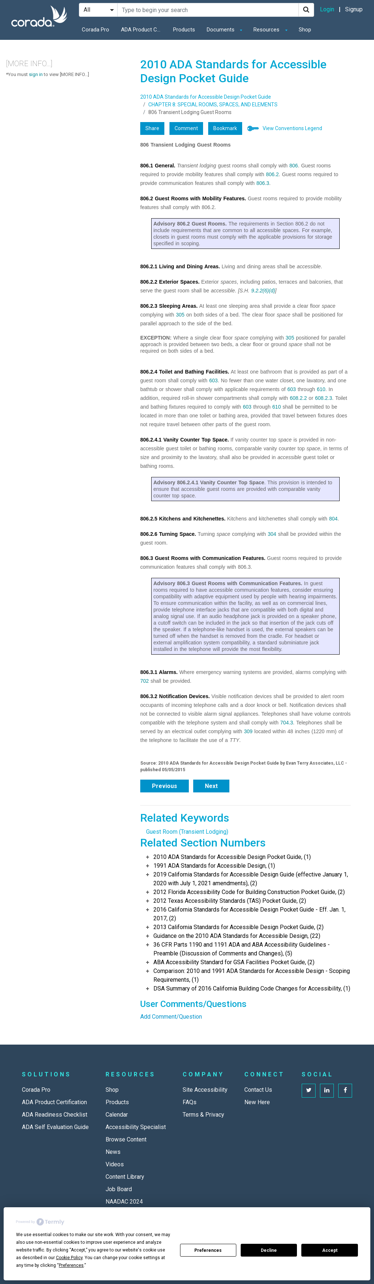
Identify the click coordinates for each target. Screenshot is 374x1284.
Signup (354, 9)
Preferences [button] (71, 1265)
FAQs (189, 1102)
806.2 (272, 174)
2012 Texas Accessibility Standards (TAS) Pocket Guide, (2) (229, 900)
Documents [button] (221, 29)
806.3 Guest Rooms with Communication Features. (203, 558)
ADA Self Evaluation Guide (55, 1127)
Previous (164, 786)
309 (248, 731)
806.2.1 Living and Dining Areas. (180, 266)
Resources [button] (267, 29)
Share (152, 128)
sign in (36, 74)
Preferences (208, 1250)
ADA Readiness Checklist (54, 1114)
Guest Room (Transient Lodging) (187, 831)
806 (293, 165)
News (113, 1151)
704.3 (286, 723)
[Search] (306, 10)
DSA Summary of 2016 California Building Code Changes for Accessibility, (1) (251, 988)
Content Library (125, 1176)
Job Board (119, 1189)
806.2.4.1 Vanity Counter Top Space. (184, 440)
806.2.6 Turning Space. (168, 534)
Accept (329, 1250)
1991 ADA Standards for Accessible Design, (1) (214, 865)
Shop (305, 29)
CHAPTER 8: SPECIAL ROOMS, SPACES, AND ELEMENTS (213, 104)
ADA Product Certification (143, 29)
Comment (186, 128)
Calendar (117, 1114)
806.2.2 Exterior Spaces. (169, 282)
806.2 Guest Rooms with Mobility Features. (193, 198)
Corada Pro (95, 29)
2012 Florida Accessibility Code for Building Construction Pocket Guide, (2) (249, 892)
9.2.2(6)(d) (263, 290)
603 (213, 380)
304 (272, 534)
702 (144, 681)
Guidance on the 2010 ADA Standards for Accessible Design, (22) (236, 935)
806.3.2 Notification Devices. (175, 696)
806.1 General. (157, 165)
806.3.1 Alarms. (159, 672)
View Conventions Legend (292, 128)
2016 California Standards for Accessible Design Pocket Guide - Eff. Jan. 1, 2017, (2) (249, 914)
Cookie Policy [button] (69, 1257)
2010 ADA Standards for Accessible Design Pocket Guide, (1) (232, 856)
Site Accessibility (205, 1089)
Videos (115, 1164)
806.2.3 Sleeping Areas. (169, 306)
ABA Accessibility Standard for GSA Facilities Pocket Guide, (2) (233, 962)
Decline (269, 1250)
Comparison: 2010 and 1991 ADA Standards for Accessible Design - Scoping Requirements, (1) (251, 975)
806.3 (262, 183)
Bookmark (225, 128)
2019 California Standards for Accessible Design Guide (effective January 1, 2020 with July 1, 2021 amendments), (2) (250, 879)
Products (184, 29)
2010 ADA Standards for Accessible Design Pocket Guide (205, 97)
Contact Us (258, 1089)
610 (321, 389)
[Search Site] (208, 10)
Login (327, 9)
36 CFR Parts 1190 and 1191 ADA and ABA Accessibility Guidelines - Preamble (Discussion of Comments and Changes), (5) (241, 949)
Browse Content (126, 1139)
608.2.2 (298, 398)
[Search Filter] (98, 10)
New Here (257, 1102)
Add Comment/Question (171, 1016)
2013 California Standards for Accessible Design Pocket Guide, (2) (238, 927)
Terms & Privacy (203, 1114)
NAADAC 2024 (124, 1201)
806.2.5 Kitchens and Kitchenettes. (182, 519)
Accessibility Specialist (136, 1127)
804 (333, 519)
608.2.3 (323, 398)
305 (180, 315)
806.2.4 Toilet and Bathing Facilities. (184, 372)
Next (211, 786)
